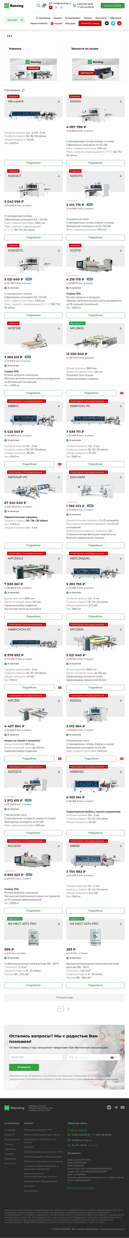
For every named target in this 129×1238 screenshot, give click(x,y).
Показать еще (64, 997)
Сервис (57, 18)
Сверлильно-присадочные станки (40, 1141)
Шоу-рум (70, 23)
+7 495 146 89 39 (85, 7)
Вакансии (10, 1158)
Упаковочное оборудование (41, 1181)
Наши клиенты (39, 23)
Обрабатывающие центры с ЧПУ (44, 1151)
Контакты (101, 18)
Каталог (12, 19)
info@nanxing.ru (62, 3)
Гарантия (10, 1149)
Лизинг (88, 18)
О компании (43, 18)
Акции (56, 23)
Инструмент (31, 1191)
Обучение (115, 18)
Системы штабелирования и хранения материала (41, 1167)
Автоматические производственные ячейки (40, 1175)
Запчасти (29, 1186)
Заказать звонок (112, 5)
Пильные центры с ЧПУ (38, 1130)
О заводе (9, 1130)
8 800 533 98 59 (85, 4)
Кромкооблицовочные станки (42, 1134)
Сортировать (12, 90)
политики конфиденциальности (101, 1079)
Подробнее (33, 163)
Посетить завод (90, 23)
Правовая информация (112, 1229)
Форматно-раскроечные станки (43, 1161)
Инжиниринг (73, 18)
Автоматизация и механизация (43, 1156)
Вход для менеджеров (80, 1187)
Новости (9, 1134)
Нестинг (29, 1147)
